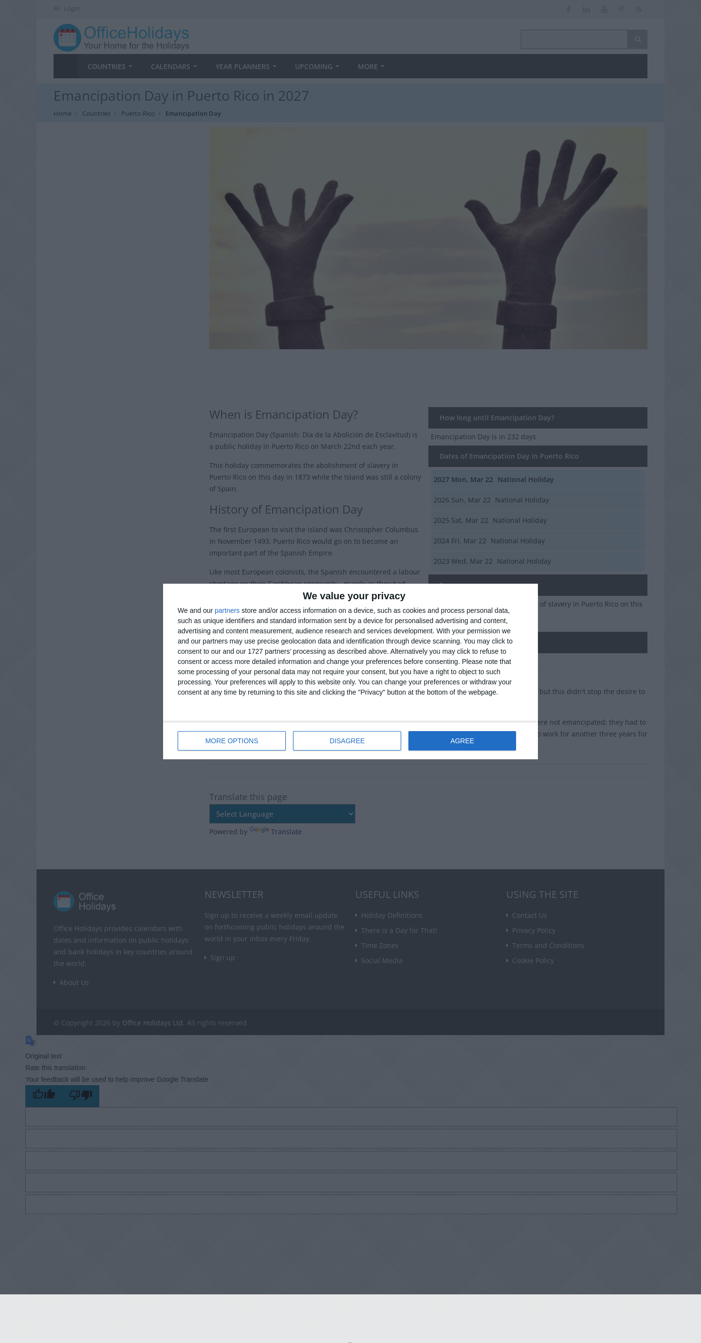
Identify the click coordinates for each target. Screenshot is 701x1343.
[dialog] (350, 671)
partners (227, 610)
